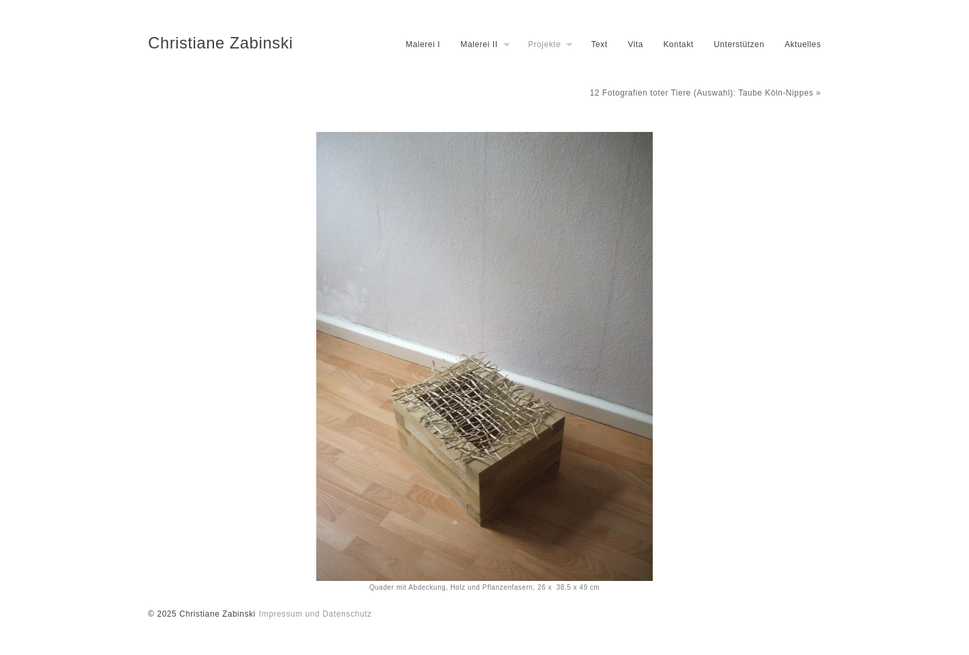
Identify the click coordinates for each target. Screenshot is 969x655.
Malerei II (478, 44)
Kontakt (678, 44)
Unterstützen (739, 44)
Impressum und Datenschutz (315, 614)
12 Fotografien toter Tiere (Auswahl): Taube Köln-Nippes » (705, 93)
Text (599, 44)
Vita (635, 44)
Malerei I (423, 44)
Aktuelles (803, 44)
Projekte (544, 44)
